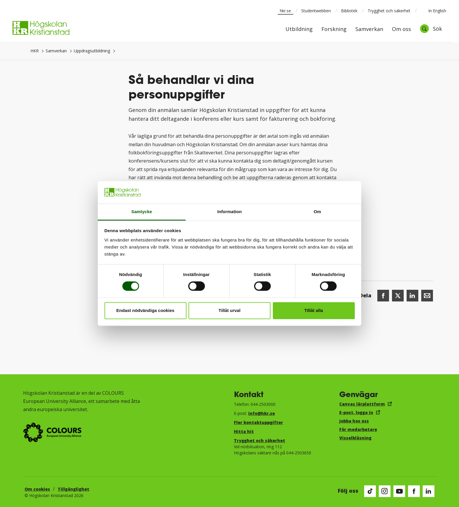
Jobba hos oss (354, 421)
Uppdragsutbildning (92, 51)
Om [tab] (317, 211)
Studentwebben (316, 10)
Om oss (401, 29)
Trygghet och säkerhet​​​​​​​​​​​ (259, 440)
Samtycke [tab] (141, 211)
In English (433, 10)
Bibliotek (349, 10)
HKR (34, 51)
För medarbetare (358, 429)
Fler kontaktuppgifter (258, 422)
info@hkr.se (261, 413)
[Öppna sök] (431, 28)
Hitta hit (244, 431)
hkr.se (285, 10)
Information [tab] (229, 211)
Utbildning (299, 29)
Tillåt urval (230, 310)
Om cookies (37, 489)
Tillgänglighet (73, 489)
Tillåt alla (313, 310)
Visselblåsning (355, 438)
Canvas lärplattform (362, 404)
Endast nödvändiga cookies (145, 310)
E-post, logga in (356, 412)
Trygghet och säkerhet (389, 10)
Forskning (334, 29)
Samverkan (369, 29)
